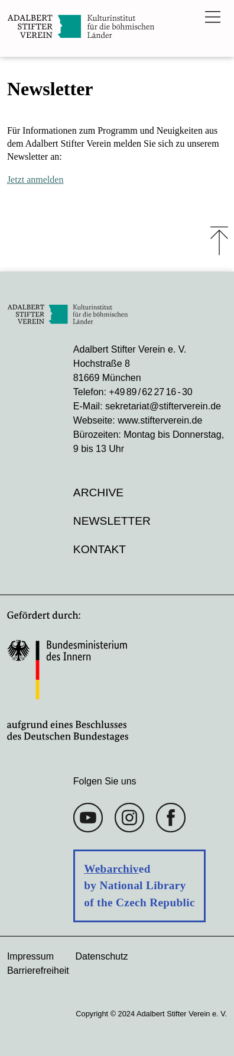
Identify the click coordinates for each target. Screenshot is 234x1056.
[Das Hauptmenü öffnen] (213, 16)
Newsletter (112, 521)
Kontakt (99, 549)
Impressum (30, 956)
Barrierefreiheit (38, 970)
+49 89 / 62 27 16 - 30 (150, 392)
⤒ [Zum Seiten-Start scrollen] (219, 241)
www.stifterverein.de (160, 420)
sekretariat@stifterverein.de (163, 406)
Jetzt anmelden (35, 180)
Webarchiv (111, 869)
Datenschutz (101, 956)
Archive (98, 492)
